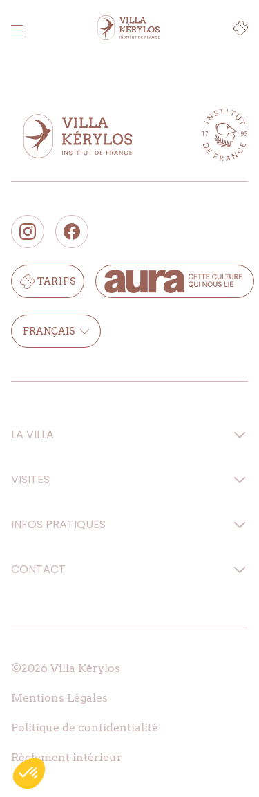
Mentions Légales (59, 697)
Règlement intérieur (66, 757)
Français (56, 331)
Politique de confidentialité (84, 727)
